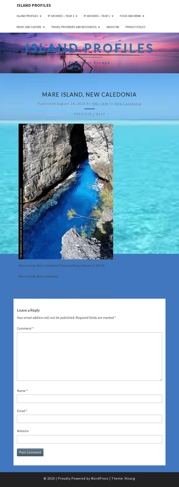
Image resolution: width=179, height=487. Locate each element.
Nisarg (130, 478)
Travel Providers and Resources (74, 27)
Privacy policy (135, 27)
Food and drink (130, 16)
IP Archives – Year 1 (97, 16)
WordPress (99, 478)
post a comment (94, 291)
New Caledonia (128, 103)
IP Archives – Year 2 (61, 16)
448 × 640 (100, 103)
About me (112, 27)
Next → (103, 114)
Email (22, 411)
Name (22, 390)
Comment (25, 328)
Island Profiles (34, 5)
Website (23, 431)
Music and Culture (29, 27)
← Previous (80, 114)
